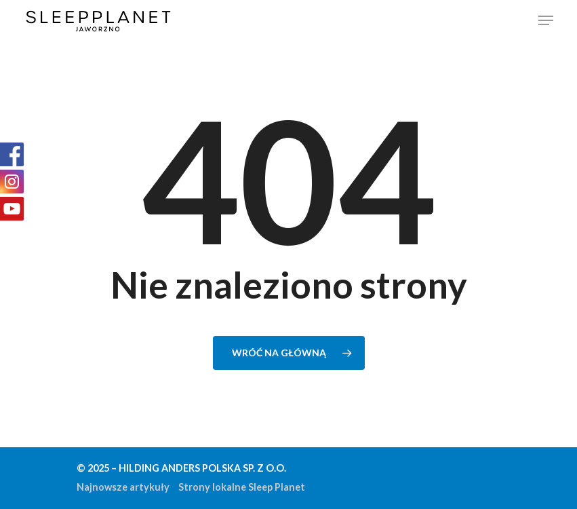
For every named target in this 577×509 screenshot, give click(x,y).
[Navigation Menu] (545, 20)
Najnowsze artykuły (123, 487)
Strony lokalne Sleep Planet (241, 487)
